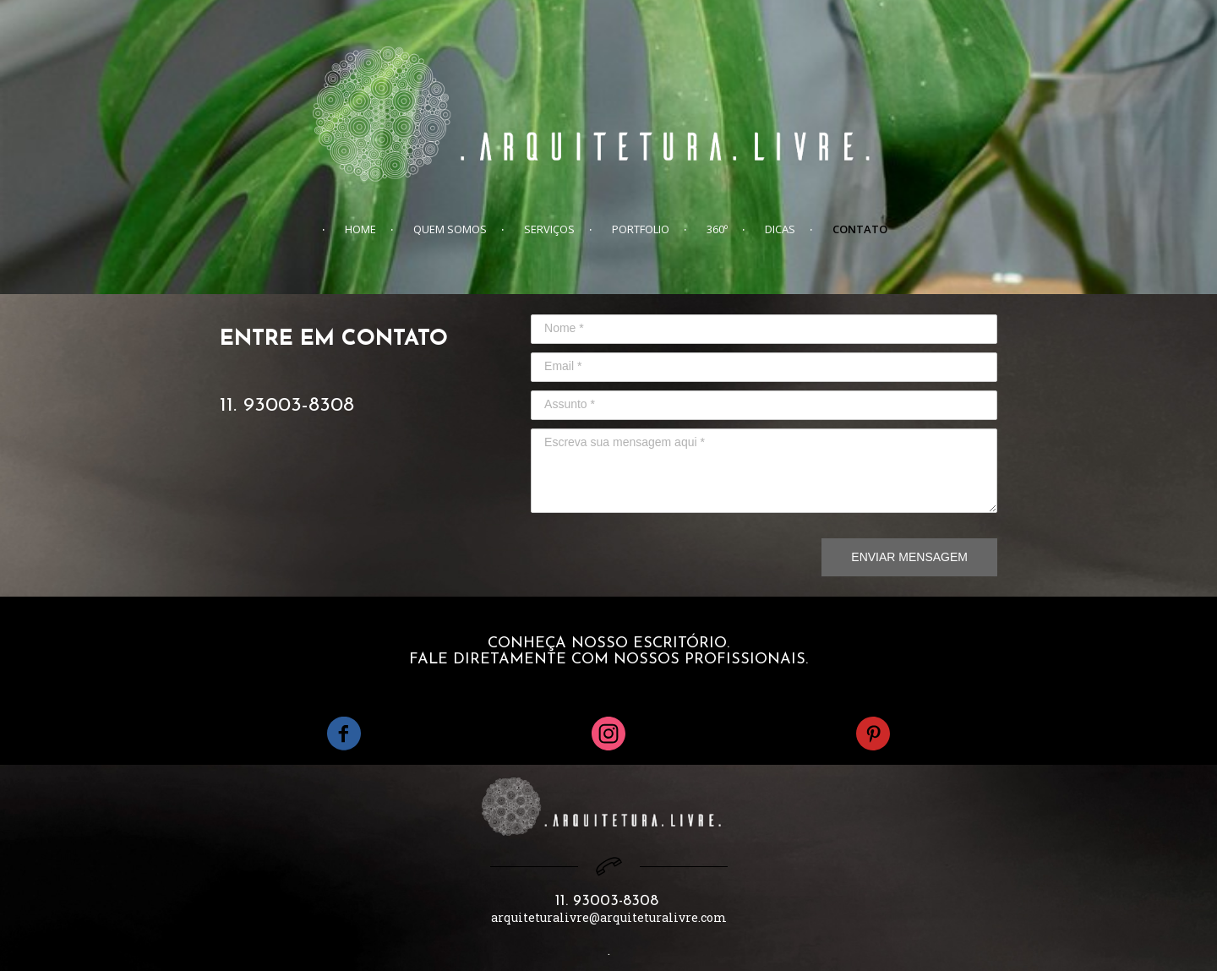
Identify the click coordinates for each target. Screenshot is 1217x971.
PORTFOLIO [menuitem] (640, 229)
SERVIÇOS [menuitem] (549, 229)
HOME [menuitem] (360, 229)
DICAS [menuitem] (780, 229)
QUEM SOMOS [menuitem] (450, 229)
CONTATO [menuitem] (859, 229)
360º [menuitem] (717, 229)
